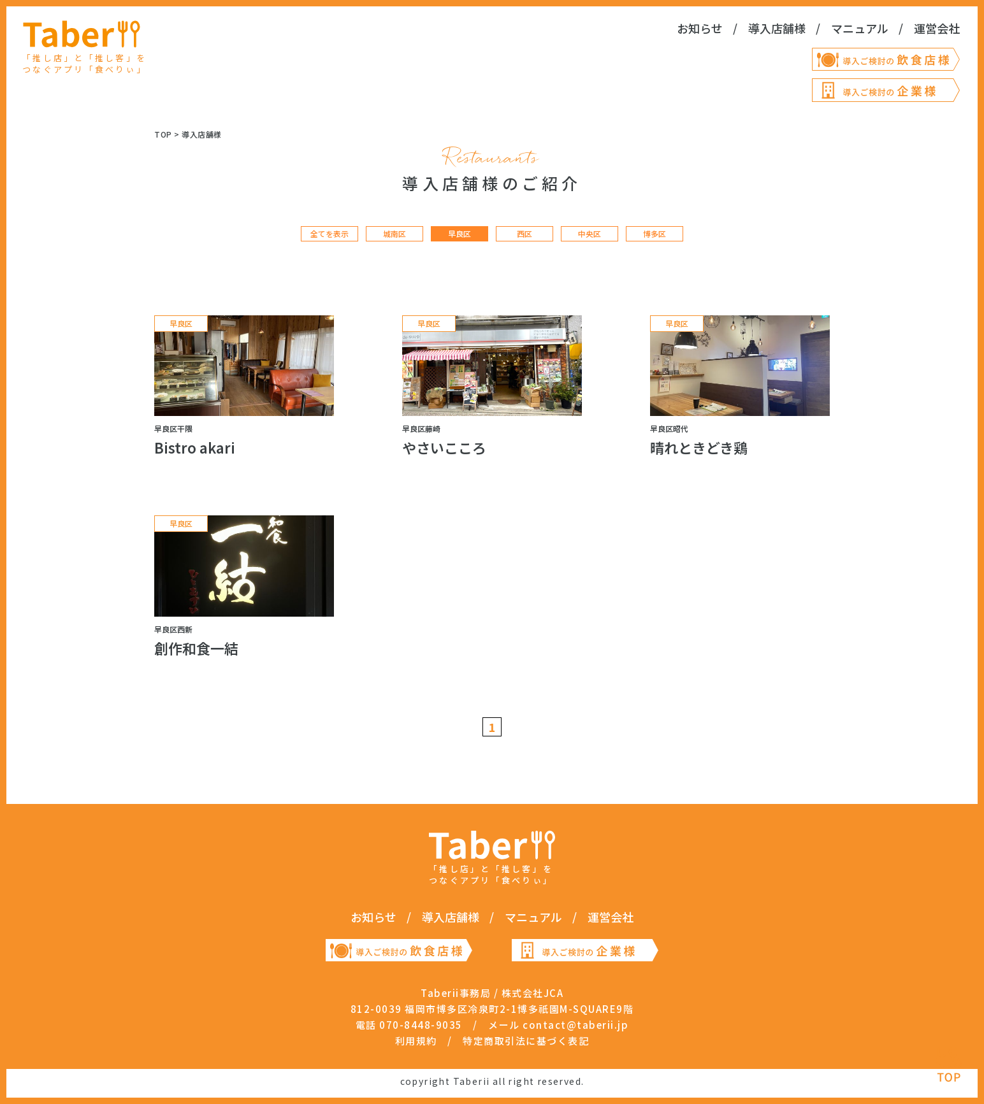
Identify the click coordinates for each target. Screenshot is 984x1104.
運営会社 (937, 28)
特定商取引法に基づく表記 (526, 1040)
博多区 (654, 234)
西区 (524, 234)
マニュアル (859, 28)
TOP (163, 134)
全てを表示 (329, 234)
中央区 (589, 234)
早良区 (459, 234)
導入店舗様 (777, 28)
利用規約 (416, 1040)
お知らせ (700, 28)
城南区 (394, 234)
